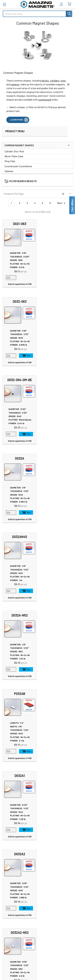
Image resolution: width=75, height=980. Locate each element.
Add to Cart (62, 278)
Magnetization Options (52, 838)
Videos (44, 845)
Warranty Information (16, 932)
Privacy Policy (12, 925)
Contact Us (9, 891)
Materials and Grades (14, 861)
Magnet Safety (47, 826)
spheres (15, 84)
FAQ (5, 894)
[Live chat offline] (72, 205)
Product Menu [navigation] (15, 131)
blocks (45, 80)
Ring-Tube (10, 161)
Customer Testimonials (15, 906)
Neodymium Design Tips (53, 842)
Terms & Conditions (15, 936)
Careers (7, 826)
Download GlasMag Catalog (54, 864)
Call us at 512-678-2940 (37, 782)
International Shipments (15, 902)
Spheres (9, 171)
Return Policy (12, 928)
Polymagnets (10, 868)
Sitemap (44, 823)
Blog (5, 838)
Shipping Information (14, 898)
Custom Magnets (12, 853)
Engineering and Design (15, 857)
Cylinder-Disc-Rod (14, 151)
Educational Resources (52, 830)
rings (63, 80)
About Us (8, 823)
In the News (9, 830)
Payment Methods (14, 944)
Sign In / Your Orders (13, 910)
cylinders (54, 80)
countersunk (44, 99)
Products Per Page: (14, 193)
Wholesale (11, 953)
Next (61, 203)
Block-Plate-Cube (14, 156)
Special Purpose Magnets (16, 864)
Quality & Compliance (16, 940)
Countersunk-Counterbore (18, 166)
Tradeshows (9, 834)
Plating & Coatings (50, 834)
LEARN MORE (16, 119)
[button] (33, 181)
